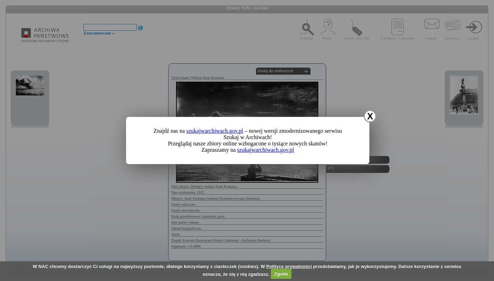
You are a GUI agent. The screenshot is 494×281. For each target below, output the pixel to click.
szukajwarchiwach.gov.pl (214, 131)
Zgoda (281, 273)
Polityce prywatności (289, 266)
